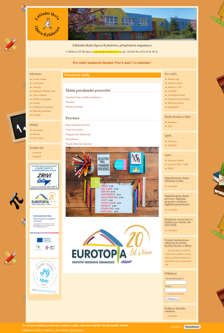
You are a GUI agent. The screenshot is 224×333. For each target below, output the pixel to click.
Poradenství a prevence (43, 107)
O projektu (172, 186)
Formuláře (172, 91)
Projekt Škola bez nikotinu (79, 144)
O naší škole (38, 83)
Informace (172, 122)
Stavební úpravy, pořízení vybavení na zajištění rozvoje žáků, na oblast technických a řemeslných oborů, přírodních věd (178, 257)
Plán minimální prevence (78, 125)
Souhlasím (176, 327)
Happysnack (173, 107)
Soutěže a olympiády (42, 99)
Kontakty (70, 102)
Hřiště (170, 168)
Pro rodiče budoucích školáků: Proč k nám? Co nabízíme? (112, 62)
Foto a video (38, 138)
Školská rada (173, 79)
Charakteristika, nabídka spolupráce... (84, 97)
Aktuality (37, 87)
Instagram (37, 156)
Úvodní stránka (39, 79)
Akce (170, 126)
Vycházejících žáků (176, 95)
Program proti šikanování (78, 134)
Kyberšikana (72, 139)
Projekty (36, 103)
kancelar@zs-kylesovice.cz (107, 51)
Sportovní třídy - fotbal (178, 164)
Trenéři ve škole (175, 83)
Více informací (76, 330)
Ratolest (36, 134)
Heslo (168, 286)
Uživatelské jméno (174, 278)
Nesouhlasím (192, 327)
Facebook (37, 152)
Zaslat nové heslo (176, 294)
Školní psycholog (74, 106)
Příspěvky (172, 145)
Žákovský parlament (42, 111)
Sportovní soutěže (176, 160)
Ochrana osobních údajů (178, 99)
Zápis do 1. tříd (174, 87)
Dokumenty (38, 130)
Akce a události (39, 95)
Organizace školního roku (44, 91)
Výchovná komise (74, 129)
